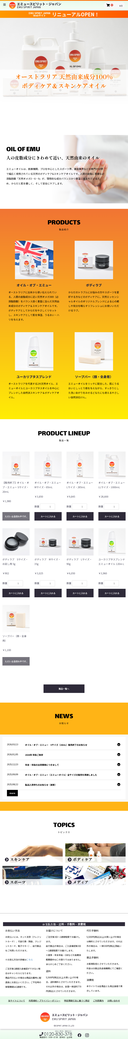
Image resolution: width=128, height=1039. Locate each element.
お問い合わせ (113, 1000)
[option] (64, 71)
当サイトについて (16, 1000)
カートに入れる (48, 516)
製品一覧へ (64, 689)
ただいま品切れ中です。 (16, 516)
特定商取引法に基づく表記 (76, 1000)
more (12, 793)
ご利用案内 (98, 1000)
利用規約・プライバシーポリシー (44, 1000)
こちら (29, 959)
